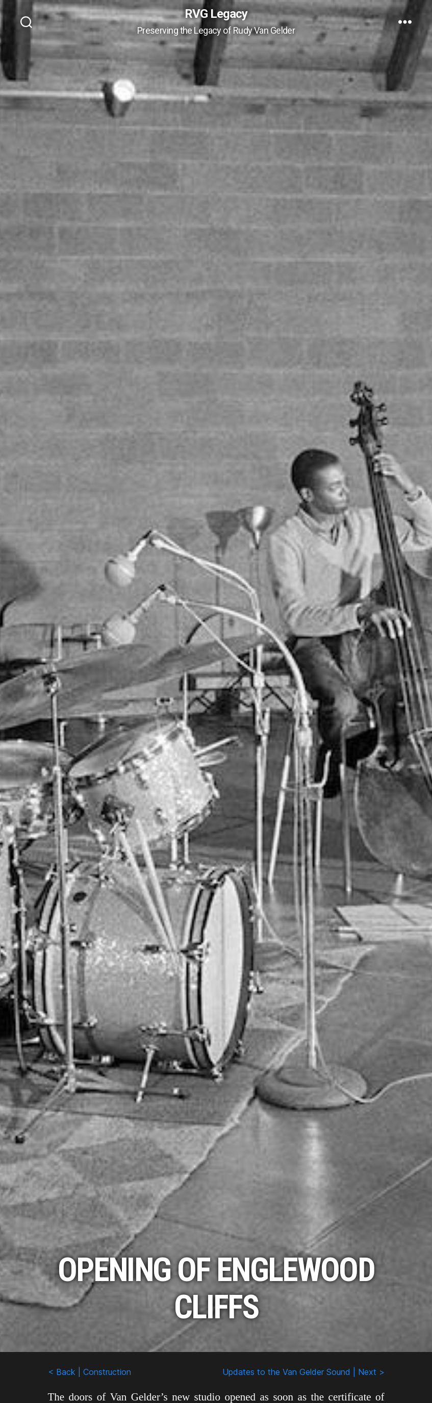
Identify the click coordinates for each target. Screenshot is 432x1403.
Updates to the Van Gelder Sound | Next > (303, 1372)
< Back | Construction (89, 1372)
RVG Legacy (216, 14)
